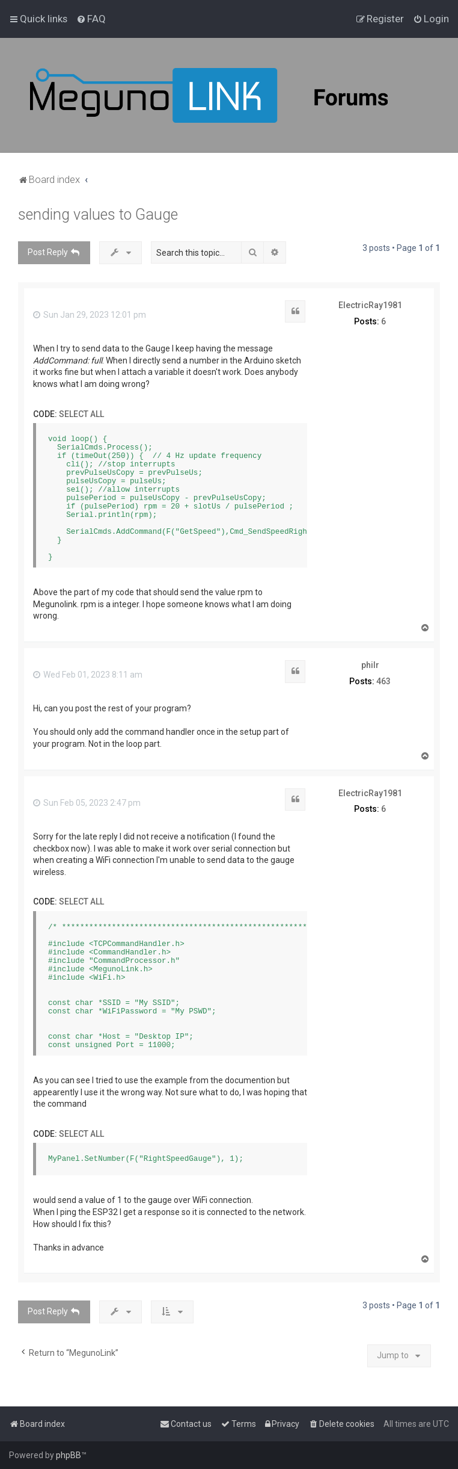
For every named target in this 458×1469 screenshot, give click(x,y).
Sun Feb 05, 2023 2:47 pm (87, 803)
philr (370, 665)
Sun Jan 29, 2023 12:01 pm (89, 315)
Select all (81, 414)
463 (383, 681)
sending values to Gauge (98, 214)
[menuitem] (91, 18)
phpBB (68, 1455)
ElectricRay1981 (370, 305)
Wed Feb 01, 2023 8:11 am (87, 674)
